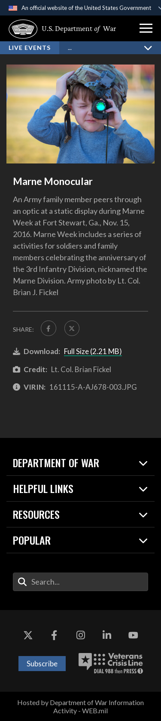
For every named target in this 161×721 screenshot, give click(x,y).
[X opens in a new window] (28, 636)
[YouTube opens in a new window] (133, 636)
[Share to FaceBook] (48, 328)
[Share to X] (72, 328)
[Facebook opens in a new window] (54, 636)
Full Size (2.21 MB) (93, 351)
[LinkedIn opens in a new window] (107, 636)
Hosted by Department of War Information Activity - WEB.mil (80, 706)
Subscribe (42, 663)
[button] (146, 28)
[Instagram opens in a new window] (80, 636)
